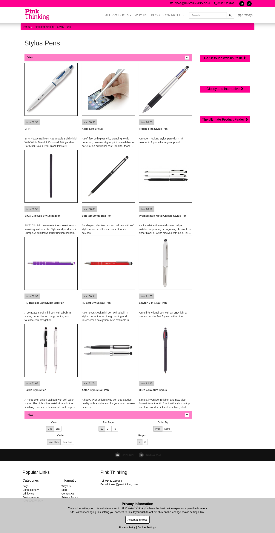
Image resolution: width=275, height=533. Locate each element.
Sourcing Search (225, 104)
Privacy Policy (70, 497)
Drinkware (28, 493)
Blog (155, 15)
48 (114, 429)
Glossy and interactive (225, 89)
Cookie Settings (147, 527)
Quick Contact (225, 42)
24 (108, 429)
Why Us (141, 15)
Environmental (30, 497)
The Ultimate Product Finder (225, 119)
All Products (118, 15)
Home (26, 26)
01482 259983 (224, 3)
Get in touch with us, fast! (225, 58)
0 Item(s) (246, 15)
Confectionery (30, 489)
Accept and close (137, 519)
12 (102, 429)
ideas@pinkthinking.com (190, 3)
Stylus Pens (64, 26)
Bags (25, 486)
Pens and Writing (43, 26)
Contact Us (173, 15)
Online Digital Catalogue (225, 75)
